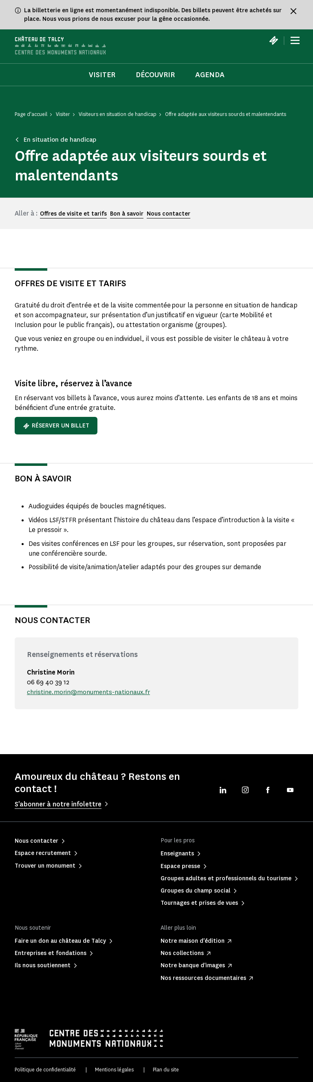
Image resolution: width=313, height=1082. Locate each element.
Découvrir (155, 75)
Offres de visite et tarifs (73, 214)
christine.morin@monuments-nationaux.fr (90, 692)
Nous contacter (168, 214)
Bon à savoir (126, 214)
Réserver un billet (56, 426)
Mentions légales (114, 1069)
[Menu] (295, 40)
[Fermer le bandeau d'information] (293, 11)
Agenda (210, 75)
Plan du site (166, 1069)
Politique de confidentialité (45, 1069)
